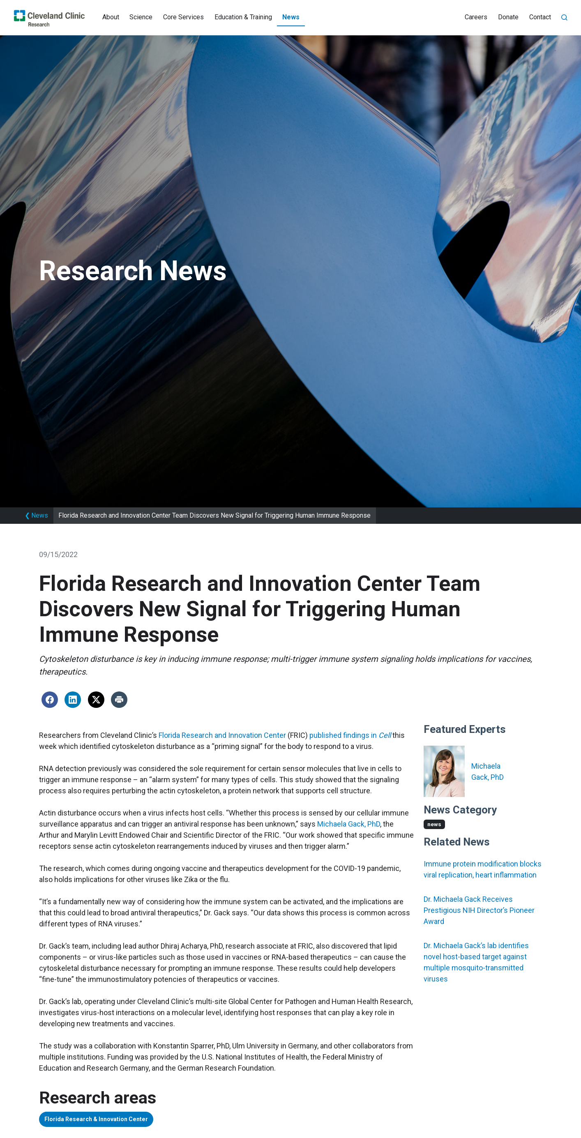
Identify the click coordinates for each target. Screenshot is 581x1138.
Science (140, 17)
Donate (508, 17)
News (291, 17)
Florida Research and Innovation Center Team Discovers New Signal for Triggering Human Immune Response (214, 515)
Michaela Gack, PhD (348, 824)
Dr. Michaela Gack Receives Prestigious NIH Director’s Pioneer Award (479, 910)
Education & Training (243, 17)
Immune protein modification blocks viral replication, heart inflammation (483, 869)
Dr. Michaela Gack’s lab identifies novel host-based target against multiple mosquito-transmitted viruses (476, 962)
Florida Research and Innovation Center (222, 735)
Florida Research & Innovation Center (107, 1120)
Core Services (183, 17)
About (110, 17)
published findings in (350, 735)
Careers (476, 17)
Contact (540, 17)
